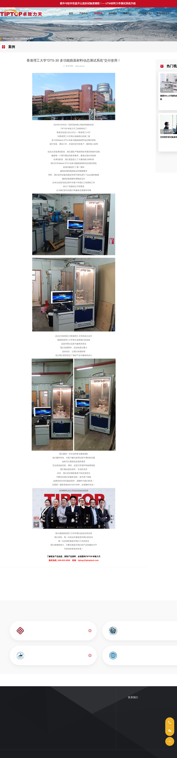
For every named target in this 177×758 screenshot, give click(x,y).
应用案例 (98, 13)
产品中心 (83, 13)
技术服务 (113, 13)
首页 (71, 13)
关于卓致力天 (144, 13)
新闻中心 (127, 13)
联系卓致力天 (163, 13)
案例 (31, 39)
